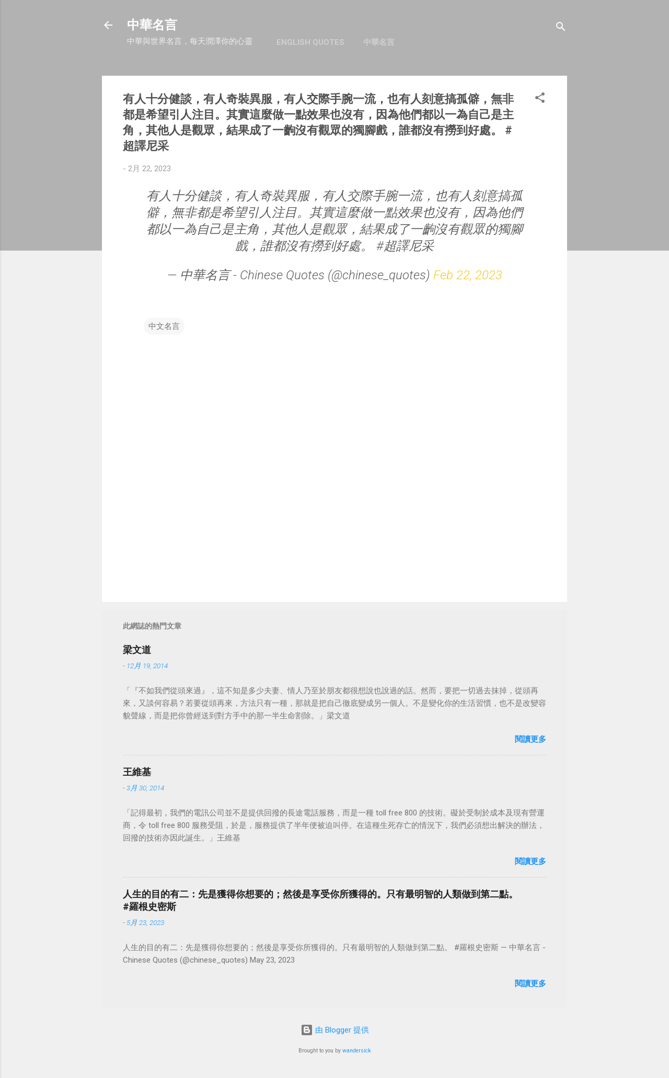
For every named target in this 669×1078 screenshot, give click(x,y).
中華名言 (152, 25)
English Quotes (310, 42)
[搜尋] (561, 28)
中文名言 (164, 326)
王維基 (137, 771)
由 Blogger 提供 (335, 1030)
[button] (540, 99)
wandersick (356, 1050)
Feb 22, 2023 (467, 275)
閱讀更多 (530, 739)
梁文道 (137, 649)
